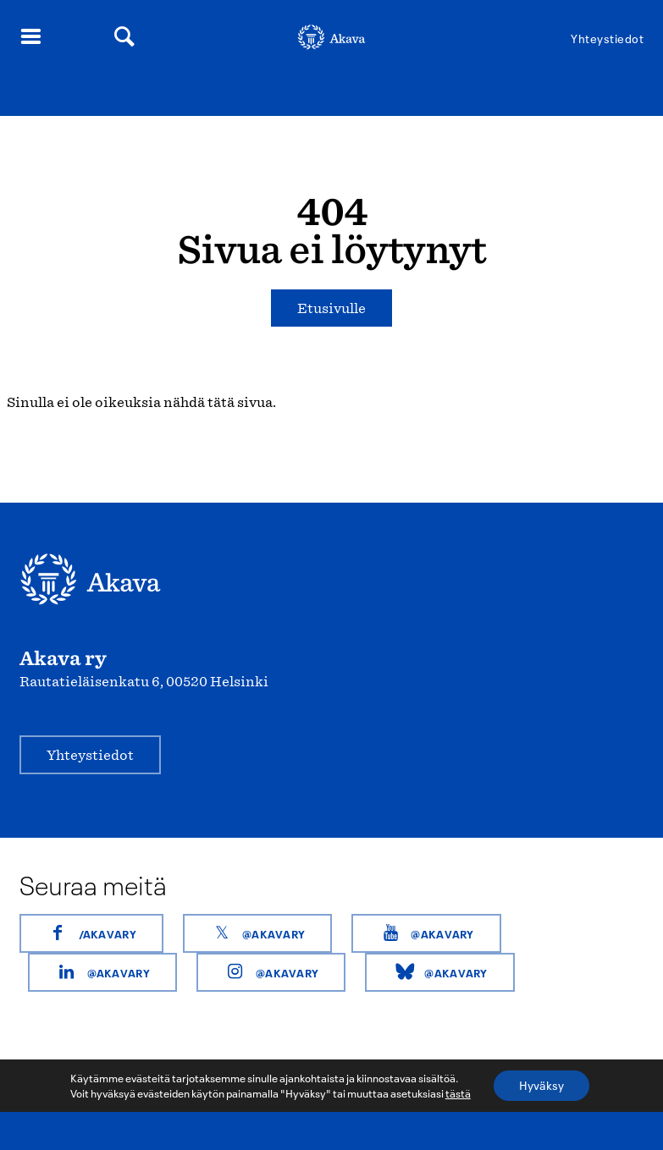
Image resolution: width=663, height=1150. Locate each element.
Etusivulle (331, 308)
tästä (458, 1093)
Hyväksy (541, 1085)
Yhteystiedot (607, 38)
